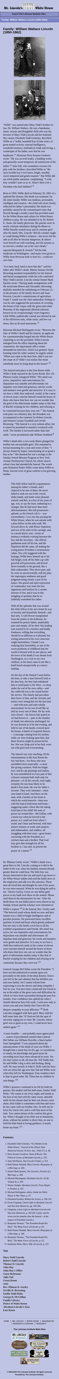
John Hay (8, 1267)
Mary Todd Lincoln (13, 1257)
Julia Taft (8, 1277)
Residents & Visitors (23, 1324)
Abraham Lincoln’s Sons (16, 1307)
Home (6, 1321)
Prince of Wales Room (15, 1303)
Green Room (10, 1280)
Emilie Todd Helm (13, 1293)
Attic (5, 1283)
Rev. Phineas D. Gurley (15, 1287)
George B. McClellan (14, 1297)
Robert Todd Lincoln (14, 1260)
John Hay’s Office (12, 1270)
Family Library (11, 1300)
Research (41, 1324)
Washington (48, 1321)
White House (33, 1321)
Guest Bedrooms (12, 1274)
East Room (9, 1310)
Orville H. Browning (14, 1290)
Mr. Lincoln (17, 1321)
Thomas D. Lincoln (13, 1264)
